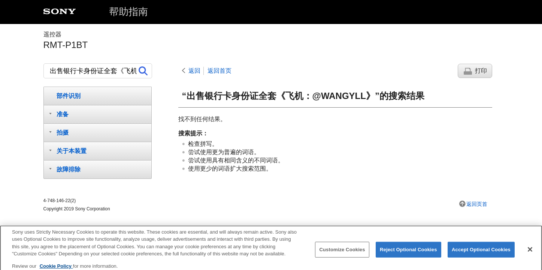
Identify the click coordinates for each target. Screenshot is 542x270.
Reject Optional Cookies (408, 252)
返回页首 (476, 204)
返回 (194, 71)
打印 (481, 71)
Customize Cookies (342, 252)
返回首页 (219, 71)
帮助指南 (128, 11)
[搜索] (97, 70)
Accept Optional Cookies (481, 252)
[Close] (530, 252)
